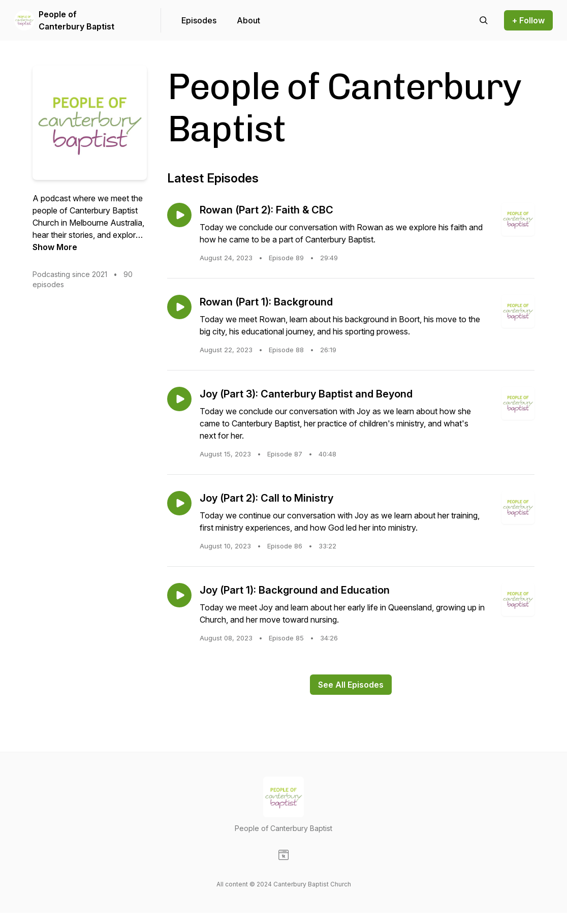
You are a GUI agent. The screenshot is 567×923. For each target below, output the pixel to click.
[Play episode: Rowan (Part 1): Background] (179, 307)
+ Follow (528, 20)
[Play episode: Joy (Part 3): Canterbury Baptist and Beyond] (179, 399)
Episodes (198, 20)
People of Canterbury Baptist (76, 20)
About (248, 20)
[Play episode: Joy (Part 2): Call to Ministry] (179, 503)
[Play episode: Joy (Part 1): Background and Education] (179, 595)
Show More (55, 247)
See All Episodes (351, 685)
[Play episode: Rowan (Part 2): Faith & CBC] (179, 215)
